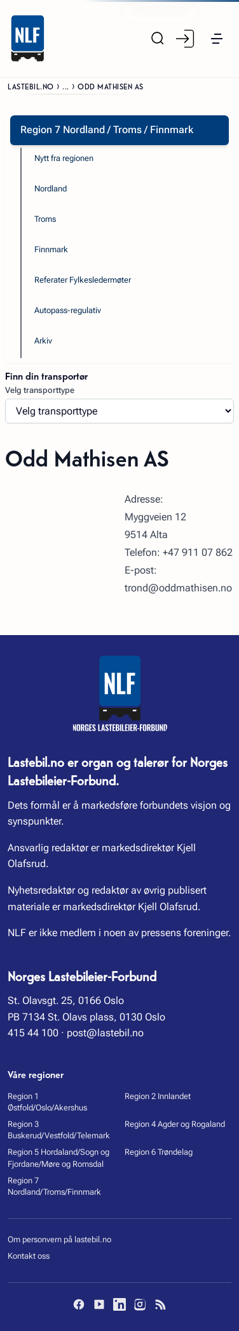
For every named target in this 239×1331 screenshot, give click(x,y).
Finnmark (51, 249)
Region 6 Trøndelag (159, 1152)
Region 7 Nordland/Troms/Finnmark (54, 1186)
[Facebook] (78, 1304)
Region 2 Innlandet (158, 1096)
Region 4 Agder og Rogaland (175, 1124)
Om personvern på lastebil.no (59, 1239)
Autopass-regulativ (67, 310)
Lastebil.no (31, 85)
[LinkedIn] (119, 1304)
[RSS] (160, 1304)
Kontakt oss (29, 1256)
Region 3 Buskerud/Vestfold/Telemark (59, 1129)
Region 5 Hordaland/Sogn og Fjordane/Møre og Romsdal (58, 1157)
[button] (216, 39)
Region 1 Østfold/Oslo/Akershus (47, 1101)
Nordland (50, 188)
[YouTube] (99, 1304)
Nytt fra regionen (63, 158)
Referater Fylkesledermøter (82, 280)
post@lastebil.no (105, 1033)
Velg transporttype (39, 390)
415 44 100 (33, 1033)
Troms (45, 219)
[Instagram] (139, 1304)
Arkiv (43, 340)
